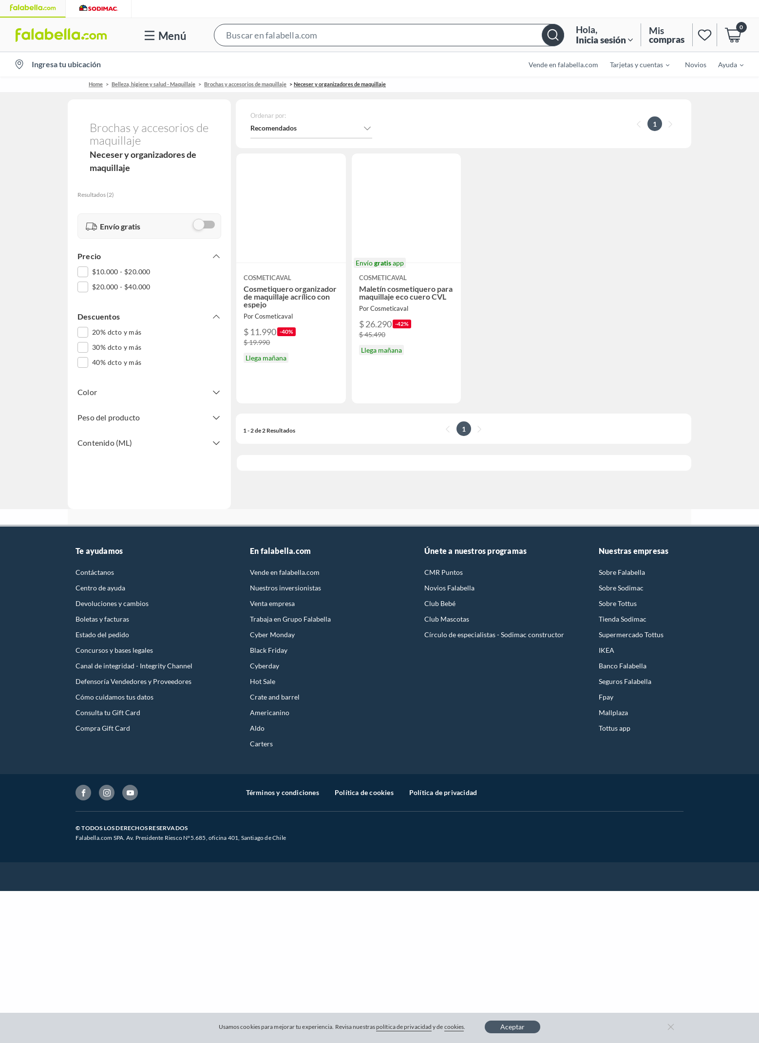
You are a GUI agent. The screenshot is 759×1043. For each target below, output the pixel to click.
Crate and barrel (275, 685)
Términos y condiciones (282, 781)
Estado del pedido (102, 623)
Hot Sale (262, 669)
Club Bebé (439, 592)
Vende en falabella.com (563, 64)
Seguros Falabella (625, 669)
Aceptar (512, 1027)
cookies (454, 1026)
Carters (261, 732)
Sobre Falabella (622, 560)
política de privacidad (404, 1026)
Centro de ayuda (100, 576)
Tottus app (614, 716)
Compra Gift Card (103, 716)
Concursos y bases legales (114, 638)
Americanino (269, 701)
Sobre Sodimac (621, 576)
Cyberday (264, 654)
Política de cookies (364, 781)
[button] (389, 35)
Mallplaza (613, 701)
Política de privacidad (443, 781)
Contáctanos (95, 560)
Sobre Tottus (618, 592)
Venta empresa (272, 592)
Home (96, 84)
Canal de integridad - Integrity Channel (134, 654)
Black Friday (268, 638)
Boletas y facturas (102, 607)
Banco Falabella (622, 654)
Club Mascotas (446, 607)
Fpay (606, 685)
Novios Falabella (449, 576)
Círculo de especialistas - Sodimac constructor (494, 623)
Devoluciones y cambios (112, 592)
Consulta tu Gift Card (108, 701)
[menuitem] (633, 64)
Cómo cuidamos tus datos (114, 685)
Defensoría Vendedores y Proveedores (133, 669)
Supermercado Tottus (631, 623)
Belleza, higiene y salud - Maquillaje (153, 84)
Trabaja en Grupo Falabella (290, 607)
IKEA (606, 638)
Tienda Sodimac (622, 607)
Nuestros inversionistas (285, 576)
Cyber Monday (272, 623)
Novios (695, 64)
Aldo (257, 716)
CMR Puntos (443, 560)
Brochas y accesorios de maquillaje (245, 84)
